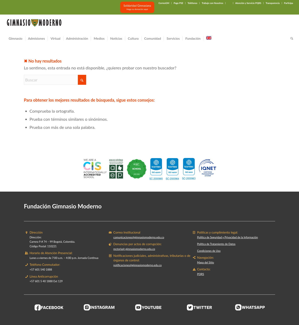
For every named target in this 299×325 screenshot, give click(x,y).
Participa (288, 3)
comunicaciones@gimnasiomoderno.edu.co (138, 237)
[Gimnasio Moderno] (34, 24)
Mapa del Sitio (205, 262)
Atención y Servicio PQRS (248, 3)
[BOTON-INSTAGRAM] (99, 307)
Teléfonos (192, 3)
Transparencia (273, 3)
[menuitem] (164, 3)
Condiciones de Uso (209, 250)
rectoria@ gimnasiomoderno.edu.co (134, 249)
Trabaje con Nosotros (212, 3)
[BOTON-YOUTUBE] (149, 307)
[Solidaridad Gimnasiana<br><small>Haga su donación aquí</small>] (137, 7)
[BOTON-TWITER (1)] (200, 307)
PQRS (200, 274)
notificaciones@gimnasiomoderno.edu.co (137, 265)
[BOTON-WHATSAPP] (250, 307)
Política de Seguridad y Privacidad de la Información (227, 237)
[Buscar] (290, 38)
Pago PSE (178, 3)
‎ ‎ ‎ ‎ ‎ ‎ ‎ (229, 3)
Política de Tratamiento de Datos (216, 244)
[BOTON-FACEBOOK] (49, 307)
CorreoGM (163, 3)
